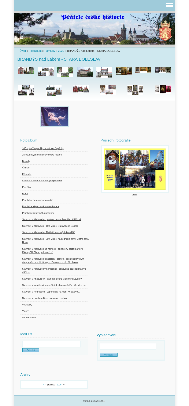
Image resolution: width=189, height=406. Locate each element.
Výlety (25, 311)
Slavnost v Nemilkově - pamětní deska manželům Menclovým (54, 285)
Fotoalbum (35, 50)
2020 (61, 50)
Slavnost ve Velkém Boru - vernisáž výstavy (44, 298)
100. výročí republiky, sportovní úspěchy (42, 148)
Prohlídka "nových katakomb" (37, 200)
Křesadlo (26, 174)
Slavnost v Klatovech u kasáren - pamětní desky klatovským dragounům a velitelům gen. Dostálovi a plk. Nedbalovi (53, 261)
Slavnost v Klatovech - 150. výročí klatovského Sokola (50, 226)
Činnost (26, 167)
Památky (50, 50)
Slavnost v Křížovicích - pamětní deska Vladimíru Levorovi (52, 278)
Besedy (26, 161)
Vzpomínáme (29, 317)
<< (44, 385)
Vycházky (27, 304)
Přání (25, 193)
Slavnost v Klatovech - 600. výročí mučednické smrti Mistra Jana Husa (55, 241)
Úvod (22, 50)
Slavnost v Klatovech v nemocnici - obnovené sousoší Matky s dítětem (54, 270)
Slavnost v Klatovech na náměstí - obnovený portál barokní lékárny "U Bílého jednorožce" (52, 251)
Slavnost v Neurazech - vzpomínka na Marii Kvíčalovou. (51, 291)
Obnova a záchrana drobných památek (42, 180)
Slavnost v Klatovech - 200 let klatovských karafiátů (48, 232)
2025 (134, 194)
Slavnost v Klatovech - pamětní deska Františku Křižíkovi (51, 219)
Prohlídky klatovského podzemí (38, 213)
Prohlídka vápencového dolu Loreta (40, 206)
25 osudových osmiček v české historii (42, 154)
